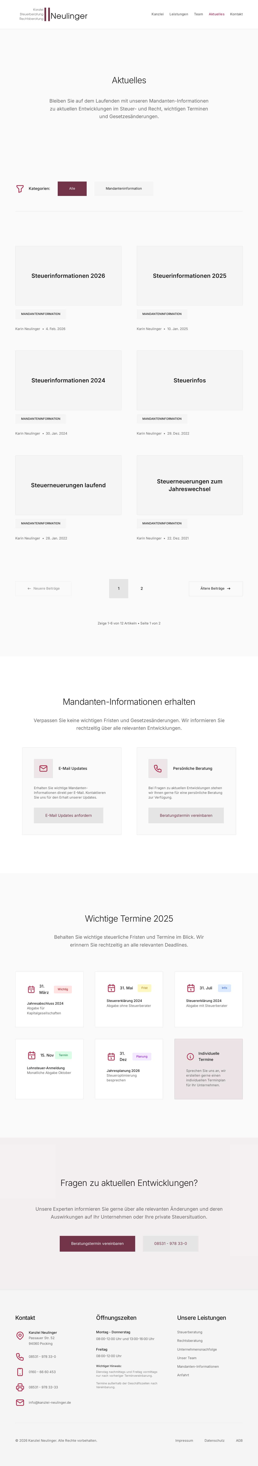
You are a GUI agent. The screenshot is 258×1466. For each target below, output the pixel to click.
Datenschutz (215, 1441)
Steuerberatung (189, 1332)
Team (198, 14)
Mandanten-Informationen (198, 1367)
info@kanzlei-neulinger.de (50, 1403)
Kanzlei (158, 14)
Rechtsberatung (190, 1341)
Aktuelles (217, 14)
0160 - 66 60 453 (42, 1372)
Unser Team (186, 1358)
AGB (239, 1441)
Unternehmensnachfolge (197, 1349)
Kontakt (236, 14)
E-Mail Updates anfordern (68, 815)
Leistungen (179, 14)
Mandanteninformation (40, 314)
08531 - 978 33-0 (170, 1243)
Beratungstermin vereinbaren (186, 815)
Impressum (184, 1441)
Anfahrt (183, 1375)
